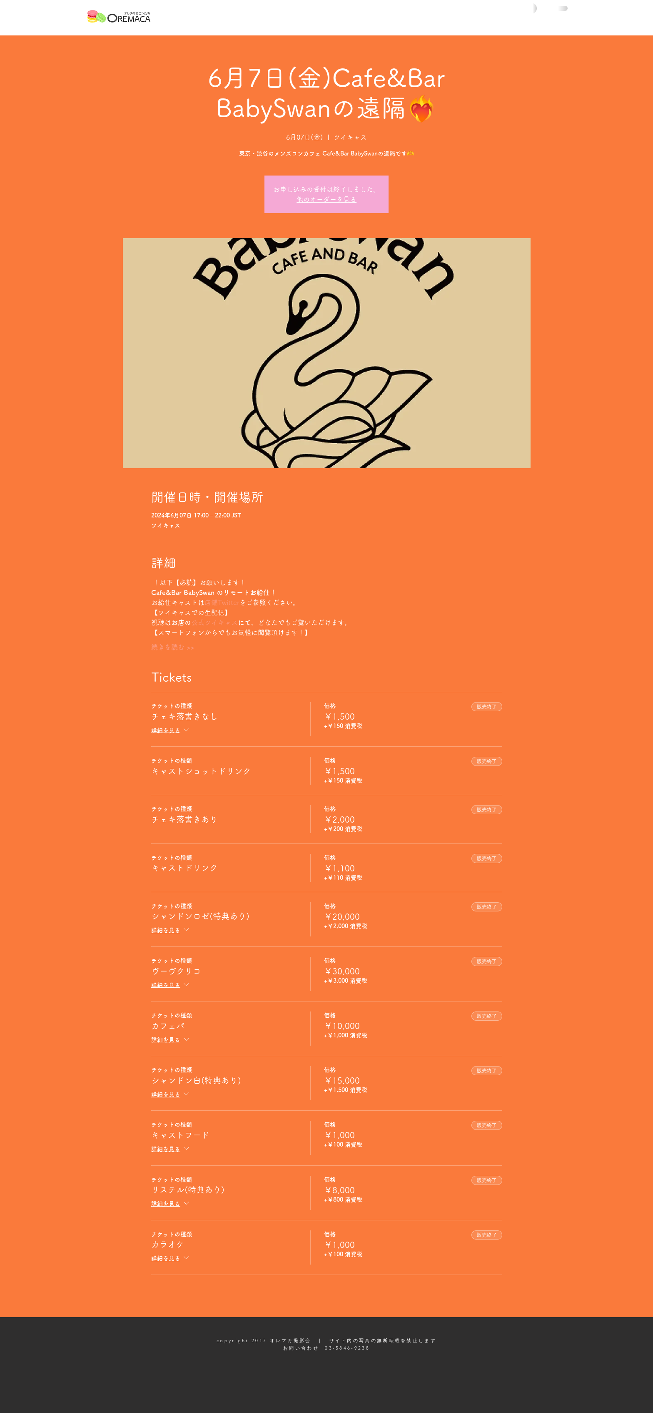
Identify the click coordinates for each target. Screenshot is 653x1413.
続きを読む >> (172, 647)
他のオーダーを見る (326, 199)
